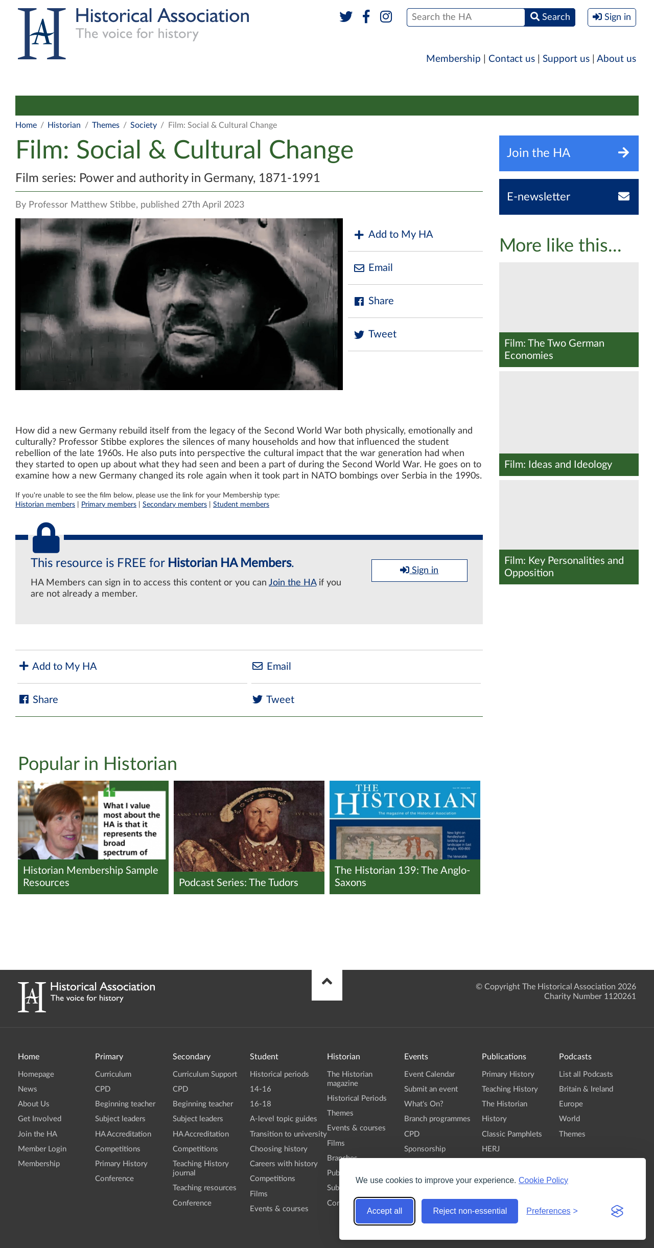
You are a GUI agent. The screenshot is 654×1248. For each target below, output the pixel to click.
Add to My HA (393, 235)
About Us (34, 1104)
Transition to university (288, 1134)
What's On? (423, 1104)
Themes (212, 105)
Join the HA (292, 582)
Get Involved (39, 1119)
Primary (47, 85)
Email (373, 268)
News (27, 1089)
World (569, 1119)
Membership (453, 59)
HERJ (491, 1149)
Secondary (119, 85)
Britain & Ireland (586, 1089)
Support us (566, 59)
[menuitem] (47, 85)
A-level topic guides (283, 1119)
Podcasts (530, 85)
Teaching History (510, 1089)
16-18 (260, 1104)
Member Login (42, 1149)
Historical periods (279, 1074)
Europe (571, 1104)
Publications (451, 85)
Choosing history (279, 1149)
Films (327, 105)
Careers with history (284, 1164)
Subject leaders (120, 1119)
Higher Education (280, 85)
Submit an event (495, 105)
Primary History (121, 1164)
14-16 (260, 1089)
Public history (426, 105)
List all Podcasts (586, 1074)
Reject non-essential (470, 1211)
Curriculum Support (205, 1074)
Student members (241, 504)
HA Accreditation (123, 1134)
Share (373, 301)
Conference (560, 105)
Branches (602, 85)
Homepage (36, 1074)
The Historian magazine (62, 105)
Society (143, 125)
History (494, 1119)
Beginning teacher (125, 1104)
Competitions (118, 1149)
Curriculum (113, 1074)
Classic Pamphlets (512, 1134)
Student (191, 85)
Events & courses (272, 105)
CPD (102, 1089)
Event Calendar (429, 1074)
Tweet (374, 334)
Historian (372, 85)
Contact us (511, 59)
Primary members (108, 504)
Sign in (419, 570)
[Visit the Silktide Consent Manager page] (617, 1211)
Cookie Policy (543, 1180)
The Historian (504, 1104)
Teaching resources (205, 1188)
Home (26, 125)
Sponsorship (425, 1149)
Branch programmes (437, 1119)
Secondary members (175, 504)
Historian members (45, 504)
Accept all (384, 1211)
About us (616, 59)
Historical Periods (151, 105)
